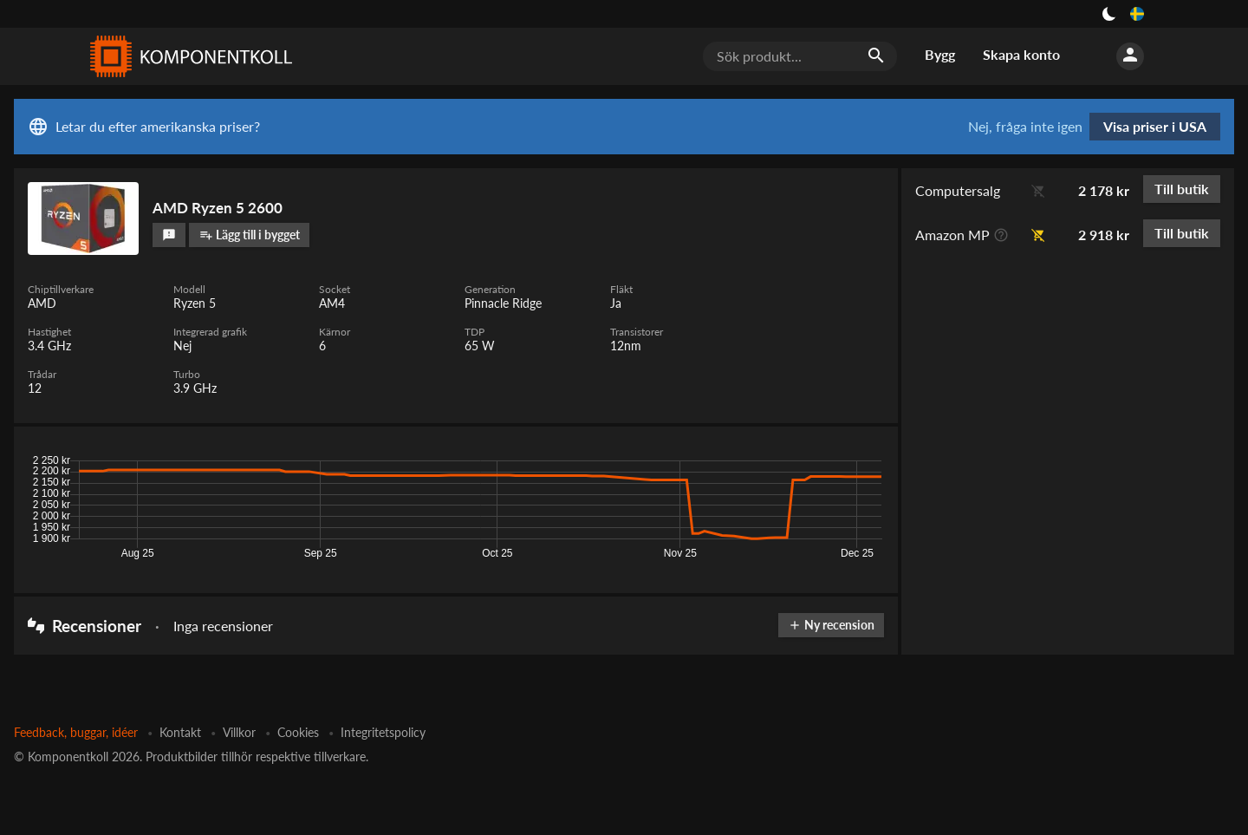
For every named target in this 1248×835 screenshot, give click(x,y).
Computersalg (957, 190)
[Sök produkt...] (800, 56)
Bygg (940, 54)
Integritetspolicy (383, 732)
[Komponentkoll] (187, 56)
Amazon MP (952, 234)
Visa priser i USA (1154, 126)
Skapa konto (1021, 54)
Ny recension (831, 624)
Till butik (1181, 188)
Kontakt (180, 732)
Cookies (298, 732)
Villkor (239, 732)
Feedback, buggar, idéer (76, 732)
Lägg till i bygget (249, 234)
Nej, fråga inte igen (1025, 126)
